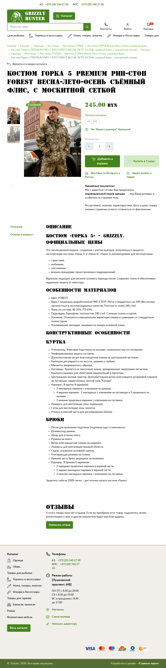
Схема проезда (58, 616)
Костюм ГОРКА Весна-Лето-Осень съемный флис (117, 46)
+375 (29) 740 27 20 (92, 4)
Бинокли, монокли (21, 605)
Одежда (39, 46)
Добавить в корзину (102, 161)
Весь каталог (19, 628)
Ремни (11, 611)
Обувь (13, 567)
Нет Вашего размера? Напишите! (108, 129)
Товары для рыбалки (12, 35)
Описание (16, 227)
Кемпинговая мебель (19, 617)
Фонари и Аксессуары (124, 36)
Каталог (64, 15)
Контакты (106, 26)
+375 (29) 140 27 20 (56, 4)
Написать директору (61, 623)
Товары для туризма (19, 598)
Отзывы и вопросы (21, 234)
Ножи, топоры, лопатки (86, 36)
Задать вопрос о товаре (139, 174)
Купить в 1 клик (141, 161)
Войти (127, 26)
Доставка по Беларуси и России (102, 174)
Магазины (55, 609)
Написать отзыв (59, 525)
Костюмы (53, 46)
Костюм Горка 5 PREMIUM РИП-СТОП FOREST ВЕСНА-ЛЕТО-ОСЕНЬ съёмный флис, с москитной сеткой (74, 50)
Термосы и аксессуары (47, 36)
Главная (11, 46)
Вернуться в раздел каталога (27, 64)
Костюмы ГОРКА (73, 46)
